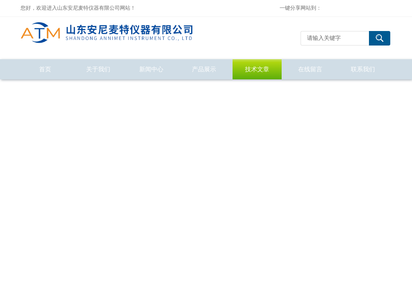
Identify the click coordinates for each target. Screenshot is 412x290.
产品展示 (204, 69)
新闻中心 (151, 69)
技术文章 (257, 69)
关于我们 (98, 69)
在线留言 (310, 69)
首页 (45, 69)
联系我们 (363, 69)
